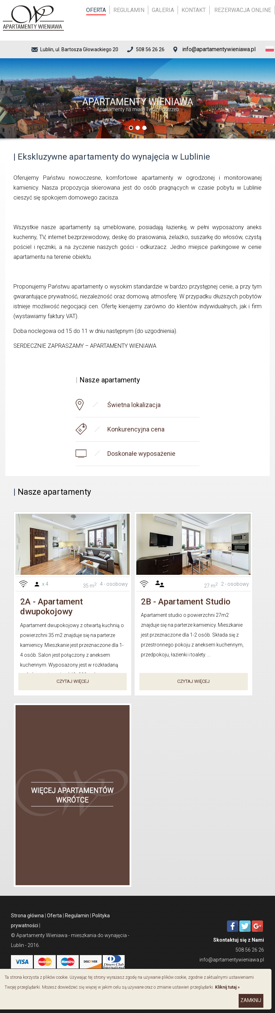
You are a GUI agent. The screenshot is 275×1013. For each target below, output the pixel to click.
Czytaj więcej (72, 681)
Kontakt (193, 10)
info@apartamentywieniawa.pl (219, 49)
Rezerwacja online (242, 10)
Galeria (163, 10)
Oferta (96, 10)
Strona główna (27, 915)
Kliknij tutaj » (227, 987)
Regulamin (128, 10)
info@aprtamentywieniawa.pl (231, 960)
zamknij (250, 1000)
